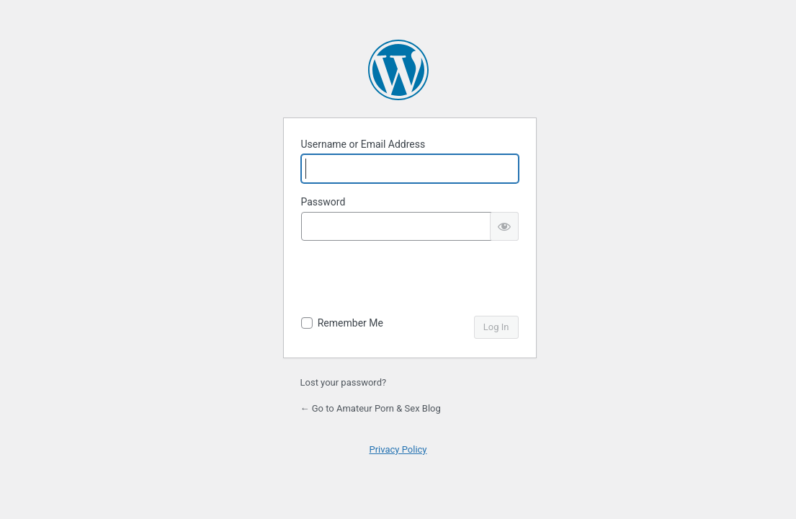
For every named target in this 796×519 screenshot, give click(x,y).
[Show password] (504, 226)
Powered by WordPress (398, 70)
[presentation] (410, 280)
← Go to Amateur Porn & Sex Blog (370, 408)
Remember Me (350, 323)
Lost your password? (343, 382)
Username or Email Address (363, 144)
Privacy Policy (397, 449)
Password (323, 202)
